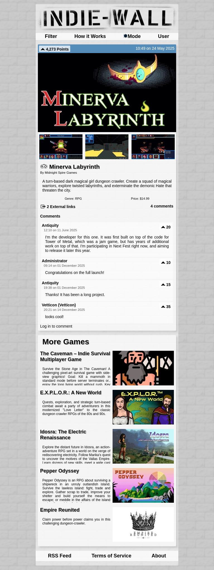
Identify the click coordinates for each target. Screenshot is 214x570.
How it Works (90, 36)
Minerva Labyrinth (70, 166)
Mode (132, 36)
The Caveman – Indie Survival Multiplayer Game (75, 356)
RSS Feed (59, 556)
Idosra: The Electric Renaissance (63, 434)
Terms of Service (111, 556)
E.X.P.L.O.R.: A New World (70, 392)
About (159, 556)
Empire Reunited (60, 510)
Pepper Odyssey (59, 471)
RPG (78, 198)
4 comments (161, 206)
